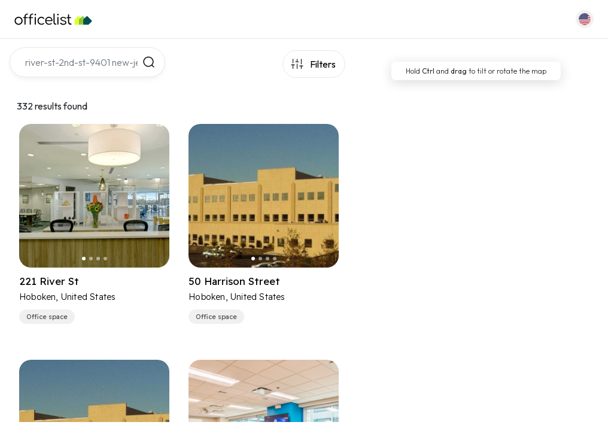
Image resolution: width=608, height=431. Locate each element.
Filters (323, 64)
